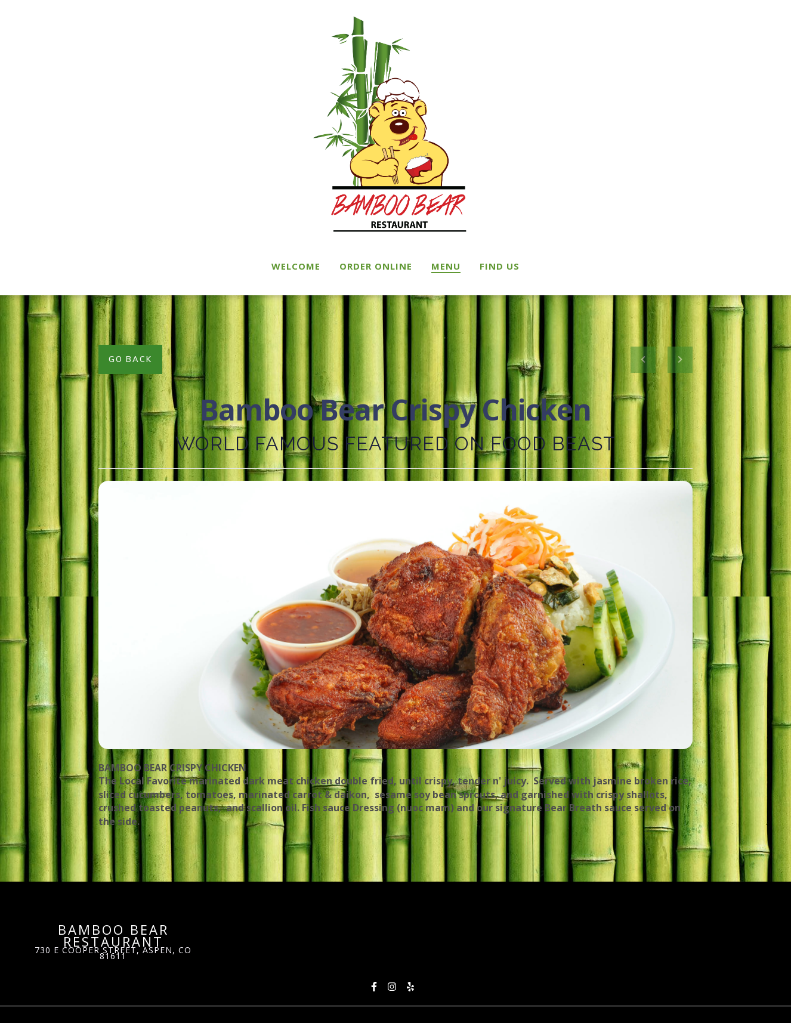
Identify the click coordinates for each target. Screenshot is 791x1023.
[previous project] (643, 360)
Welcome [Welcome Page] (295, 266)
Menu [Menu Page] (446, 266)
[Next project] (680, 360)
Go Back (130, 359)
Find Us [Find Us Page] (500, 266)
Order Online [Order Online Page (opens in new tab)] (375, 266)
